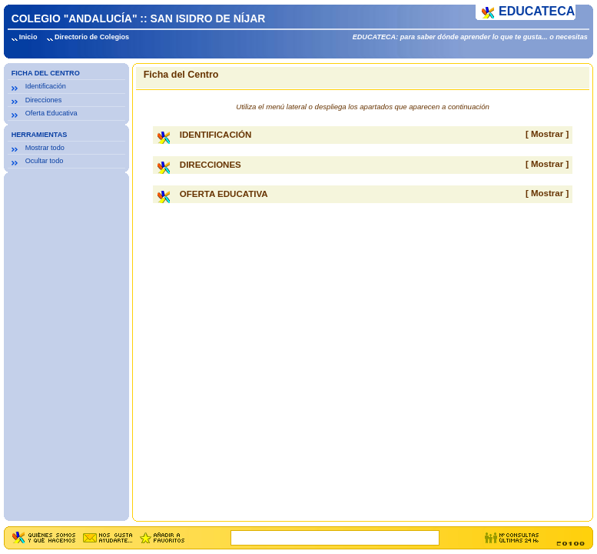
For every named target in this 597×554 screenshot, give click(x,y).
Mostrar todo (45, 148)
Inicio (28, 37)
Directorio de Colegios (92, 37)
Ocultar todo (44, 161)
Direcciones (43, 100)
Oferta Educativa (51, 113)
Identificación (45, 86)
